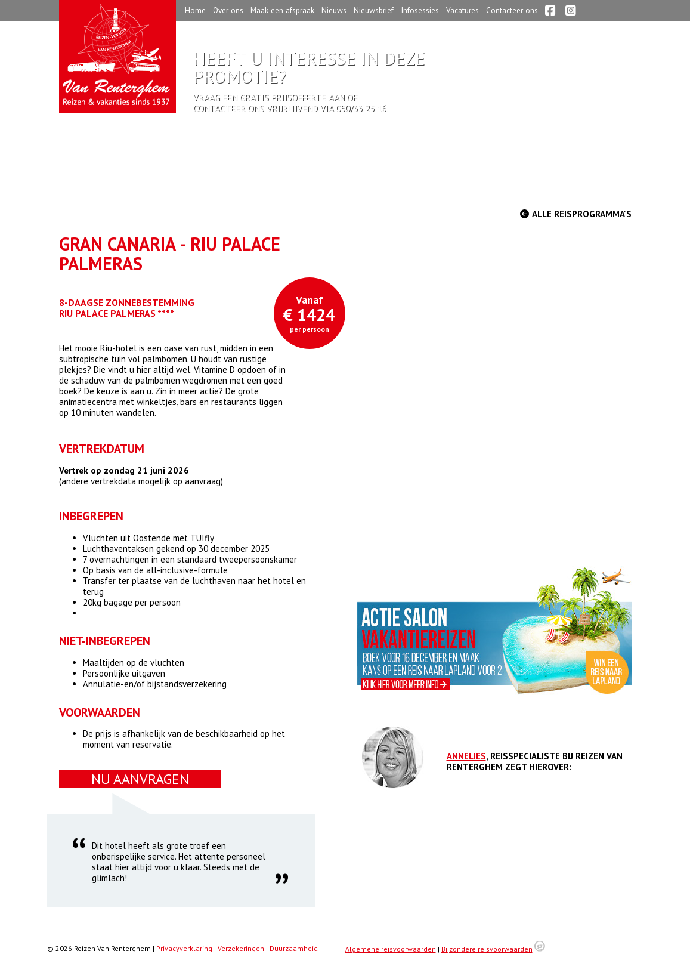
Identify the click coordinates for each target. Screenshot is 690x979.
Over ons (228, 10)
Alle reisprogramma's (576, 214)
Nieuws (333, 10)
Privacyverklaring (184, 948)
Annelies (466, 756)
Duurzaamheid (294, 948)
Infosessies (420, 10)
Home (195, 10)
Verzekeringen (241, 948)
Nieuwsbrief (374, 10)
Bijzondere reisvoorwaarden (487, 948)
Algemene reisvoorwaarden (390, 948)
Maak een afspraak (282, 10)
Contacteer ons (512, 10)
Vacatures (462, 10)
